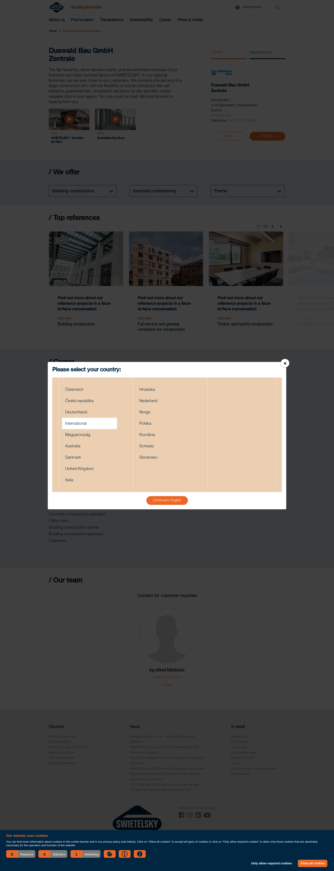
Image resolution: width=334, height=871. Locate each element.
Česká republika (79, 401)
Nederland (148, 401)
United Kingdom (79, 469)
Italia (69, 480)
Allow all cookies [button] (312, 863)
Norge (144, 412)
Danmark (73, 457)
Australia (72, 446)
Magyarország (77, 435)
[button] (20, 854)
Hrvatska (147, 389)
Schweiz (146, 446)
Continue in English (167, 500)
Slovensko (148, 457)
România (147, 435)
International (76, 423)
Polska (145, 423)
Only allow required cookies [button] (271, 863)
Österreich (74, 389)
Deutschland (76, 412)
